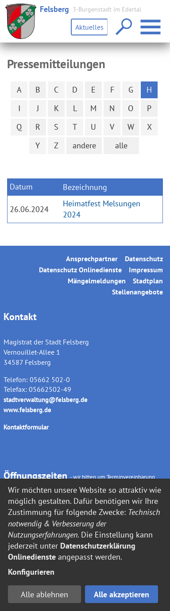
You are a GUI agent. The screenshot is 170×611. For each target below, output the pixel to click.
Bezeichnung (85, 187)
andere (84, 145)
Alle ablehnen (44, 594)
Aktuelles (89, 27)
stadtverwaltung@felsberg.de (46, 399)
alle (121, 145)
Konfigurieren (31, 572)
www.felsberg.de (27, 410)
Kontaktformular (26, 427)
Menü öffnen (151, 22)
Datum (21, 187)
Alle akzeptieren (121, 594)
